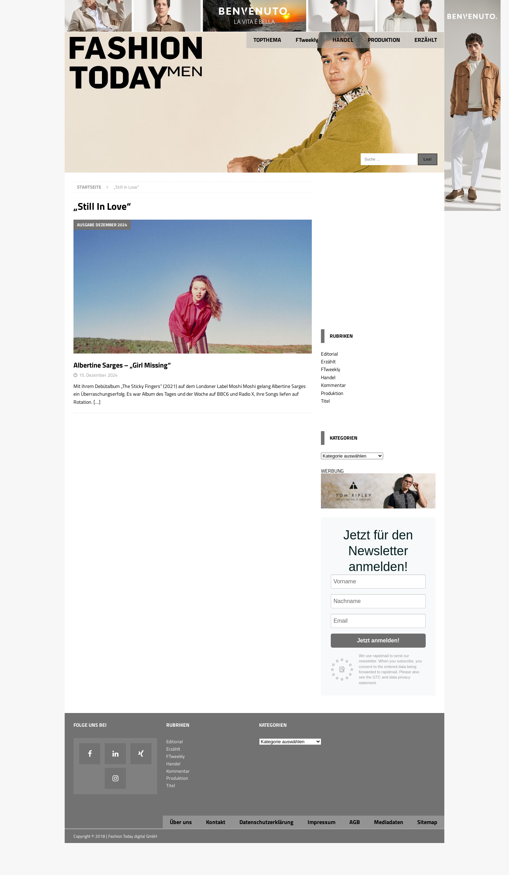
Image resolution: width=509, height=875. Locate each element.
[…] (97, 402)
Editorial (329, 353)
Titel (325, 400)
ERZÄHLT (425, 39)
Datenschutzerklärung (266, 822)
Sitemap (427, 822)
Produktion (332, 393)
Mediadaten (388, 822)
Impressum (321, 822)
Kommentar (333, 385)
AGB (354, 822)
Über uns (181, 822)
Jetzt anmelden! (378, 640)
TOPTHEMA (267, 39)
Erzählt (328, 361)
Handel (328, 377)
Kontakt (215, 822)
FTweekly (307, 39)
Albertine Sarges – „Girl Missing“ (122, 364)
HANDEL (343, 39)
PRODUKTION (384, 39)
